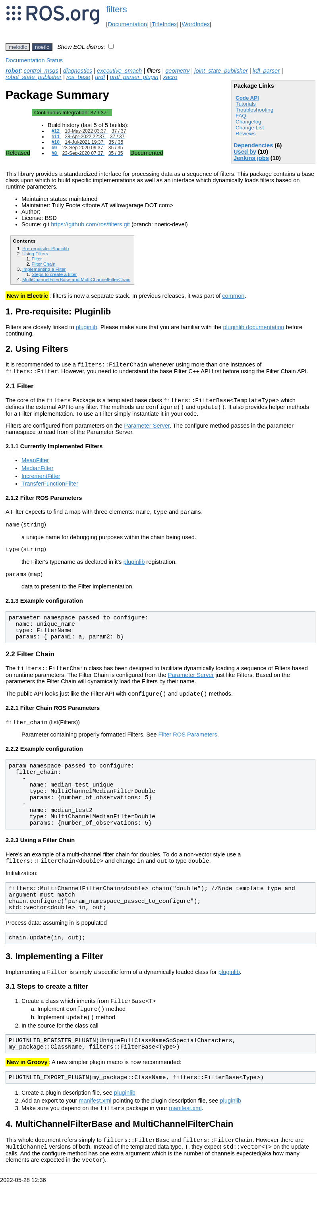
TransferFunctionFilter (49, 488)
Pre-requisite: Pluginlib (45, 248)
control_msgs (41, 70)
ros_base (78, 77)
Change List (250, 128)
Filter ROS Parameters (187, 747)
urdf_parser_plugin (134, 77)
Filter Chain (43, 263)
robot (13, 70)
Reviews (245, 134)
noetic (42, 47)
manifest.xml (95, 1119)
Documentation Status (34, 60)
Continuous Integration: (70, 113)
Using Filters (35, 253)
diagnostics (77, 70)
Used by (245, 151)
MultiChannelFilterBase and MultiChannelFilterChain (76, 279)
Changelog (248, 122)
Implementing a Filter (44, 269)
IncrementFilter (40, 481)
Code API (247, 98)
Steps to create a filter (54, 274)
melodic (18, 47)
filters (116, 9)
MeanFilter (35, 465)
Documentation (127, 24)
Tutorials (246, 104)
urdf (100, 77)
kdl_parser (266, 70)
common (233, 296)
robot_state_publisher (34, 77)
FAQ (241, 116)
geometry (177, 70)
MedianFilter (37, 473)
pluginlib (86, 327)
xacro (170, 77)
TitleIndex (164, 24)
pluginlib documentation (253, 327)
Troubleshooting (254, 110)
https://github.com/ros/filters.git (90, 224)
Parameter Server (147, 430)
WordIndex (196, 24)
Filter (36, 258)
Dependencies (253, 145)
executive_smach (119, 70)
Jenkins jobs (251, 158)
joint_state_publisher (220, 70)
